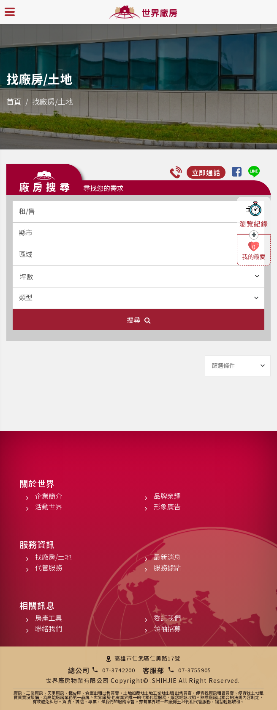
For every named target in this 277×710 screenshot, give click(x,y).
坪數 (139, 276)
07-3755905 (194, 670)
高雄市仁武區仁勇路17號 (147, 658)
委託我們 (167, 618)
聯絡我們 (48, 628)
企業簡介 (48, 496)
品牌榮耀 (167, 496)
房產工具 (48, 618)
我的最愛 (254, 256)
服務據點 (167, 567)
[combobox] (138, 211)
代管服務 (48, 567)
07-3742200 (118, 670)
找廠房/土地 (53, 557)
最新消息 (167, 557)
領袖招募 (167, 628)
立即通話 (206, 172)
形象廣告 (167, 506)
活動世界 (48, 506)
